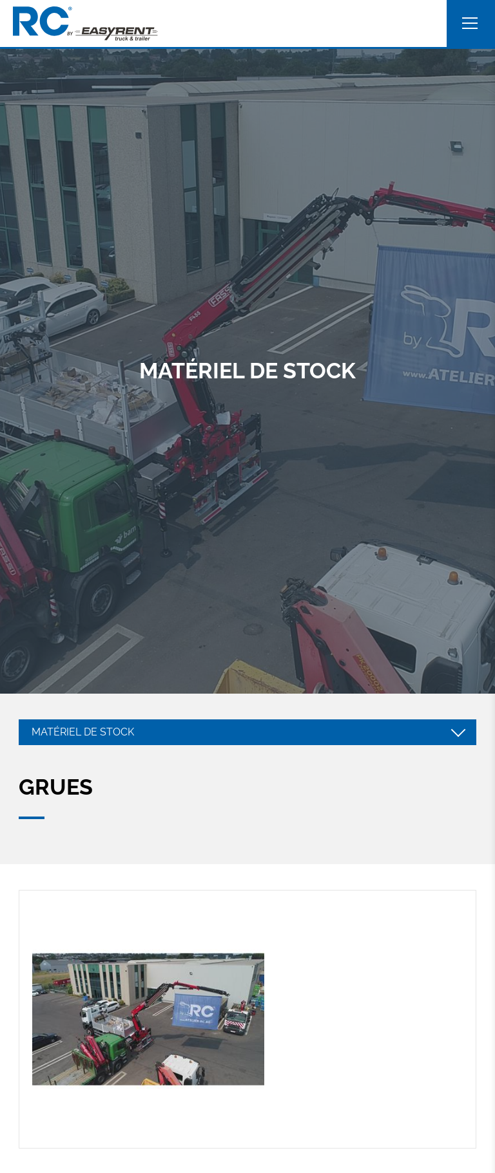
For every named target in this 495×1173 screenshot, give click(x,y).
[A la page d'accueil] (85, 23)
